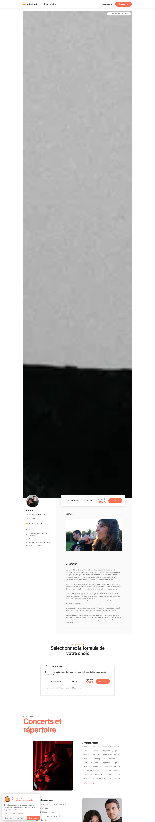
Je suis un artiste (108, 4)
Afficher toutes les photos (119, 13)
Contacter (115, 501)
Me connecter (124, 4)
